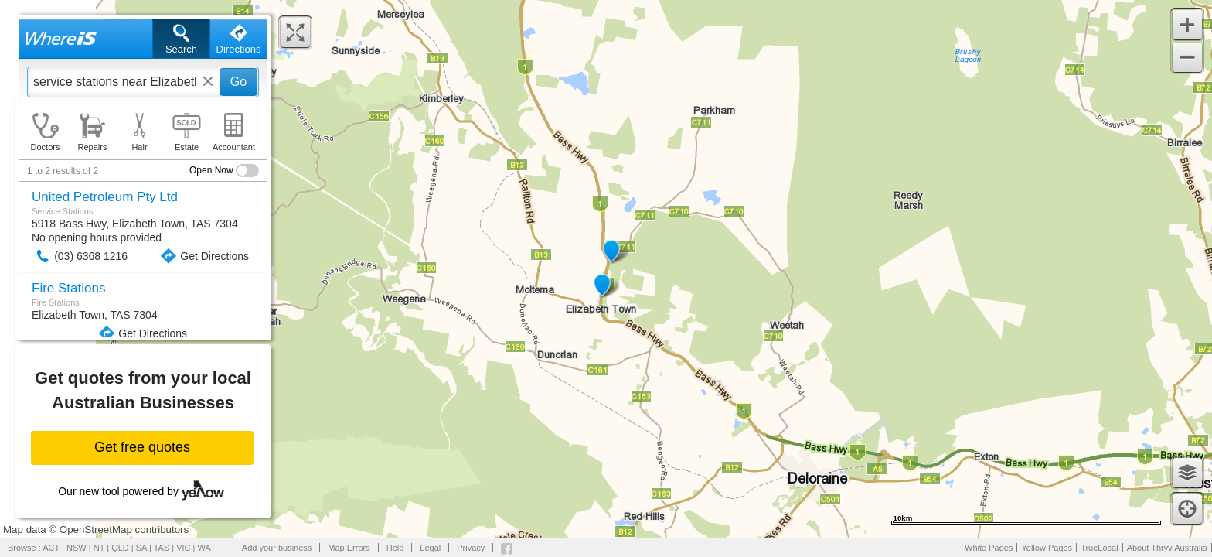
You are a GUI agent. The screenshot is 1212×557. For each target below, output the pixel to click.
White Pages (989, 547)
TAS (162, 547)
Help (395, 547)
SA (141, 547)
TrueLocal (1099, 547)
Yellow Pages (1046, 547)
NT (99, 547)
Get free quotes (142, 447)
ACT (51, 547)
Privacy (471, 547)
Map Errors (348, 547)
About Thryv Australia (1167, 547)
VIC (183, 547)
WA (204, 547)
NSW (76, 547)
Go (238, 81)
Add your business (277, 547)
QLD (120, 547)
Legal (430, 547)
